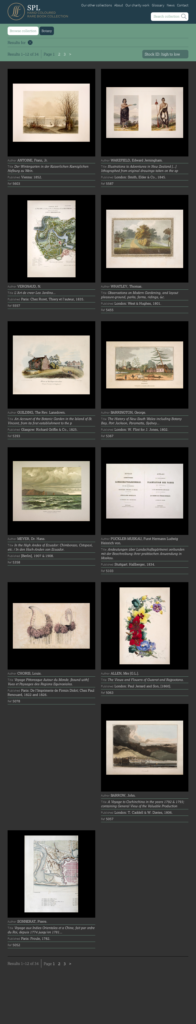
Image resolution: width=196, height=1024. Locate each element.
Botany (47, 31)
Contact (182, 5)
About (118, 5)
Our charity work (137, 5)
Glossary (158, 5)
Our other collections (96, 5)
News (171, 5)
